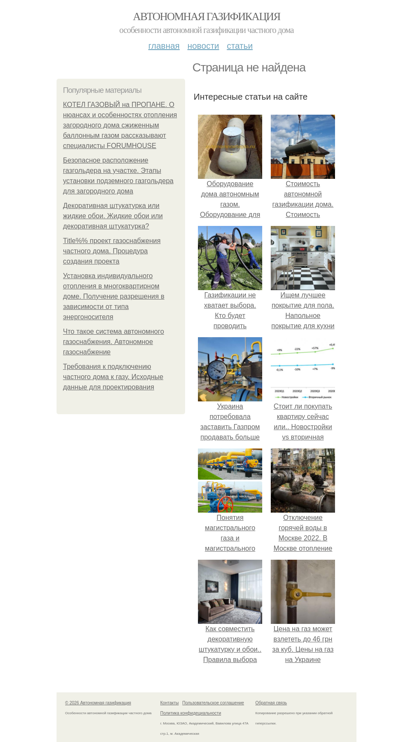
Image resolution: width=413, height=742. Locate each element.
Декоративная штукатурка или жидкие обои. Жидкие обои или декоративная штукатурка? (113, 216)
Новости (203, 45)
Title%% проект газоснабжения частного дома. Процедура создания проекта (112, 251)
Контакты (169, 702)
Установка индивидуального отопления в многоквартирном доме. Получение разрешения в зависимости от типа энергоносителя (114, 296)
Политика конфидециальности (190, 713)
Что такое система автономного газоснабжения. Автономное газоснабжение (113, 342)
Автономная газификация (206, 16)
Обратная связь (271, 702)
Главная (164, 45)
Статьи (239, 45)
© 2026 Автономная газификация (98, 702)
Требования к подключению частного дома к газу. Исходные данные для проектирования (113, 377)
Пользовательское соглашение (213, 702)
